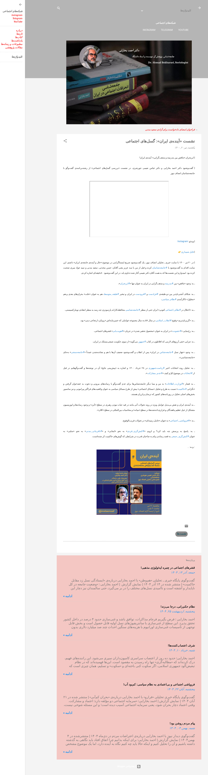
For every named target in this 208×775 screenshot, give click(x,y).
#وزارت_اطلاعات (149, 383)
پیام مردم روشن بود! (157, 723)
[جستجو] (34, 9)
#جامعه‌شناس (141, 352)
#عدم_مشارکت (129, 373)
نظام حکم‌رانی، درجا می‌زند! (153, 606)
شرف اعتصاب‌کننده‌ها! (156, 645)
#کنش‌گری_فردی (110, 431)
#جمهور (117, 341)
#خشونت (151, 331)
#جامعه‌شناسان (134, 267)
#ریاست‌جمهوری (132, 368)
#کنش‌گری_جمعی (155, 436)
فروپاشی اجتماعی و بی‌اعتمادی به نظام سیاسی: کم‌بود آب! (134, 684)
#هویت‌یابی (93, 331)
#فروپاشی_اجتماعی (155, 420)
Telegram (142, 30)
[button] (40, 141)
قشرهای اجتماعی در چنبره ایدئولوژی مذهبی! (143, 567)
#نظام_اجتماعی (148, 310)
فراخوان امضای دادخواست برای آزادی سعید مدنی (145, 130)
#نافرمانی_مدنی (69, 431)
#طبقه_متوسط (86, 294)
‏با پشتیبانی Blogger (104, 766)
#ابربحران (100, 283)
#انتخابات (163, 373)
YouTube (158, 30)
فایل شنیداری (162, 252)
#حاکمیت (157, 389)
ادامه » (42, 596)
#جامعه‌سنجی (52, 352)
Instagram (124, 30)
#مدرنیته (144, 283)
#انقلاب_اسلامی (139, 320)
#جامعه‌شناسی (107, 310)
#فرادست (128, 294)
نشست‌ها (156, 534)
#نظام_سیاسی (144, 299)
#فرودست (115, 294)
